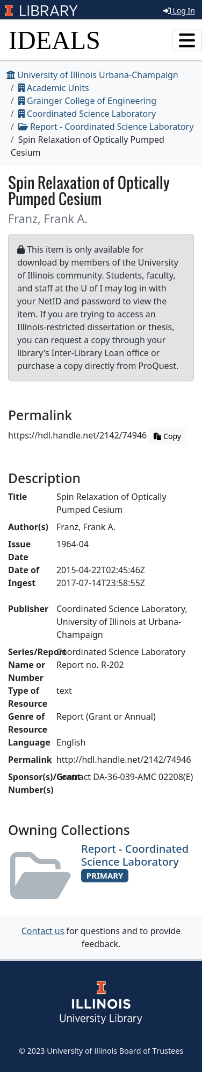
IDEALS (54, 40)
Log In (179, 10)
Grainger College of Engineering (87, 101)
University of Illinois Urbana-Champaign (92, 75)
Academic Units (53, 88)
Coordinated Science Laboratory (87, 114)
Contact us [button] (42, 931)
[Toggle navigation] (187, 40)
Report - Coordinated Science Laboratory (106, 127)
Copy (167, 436)
